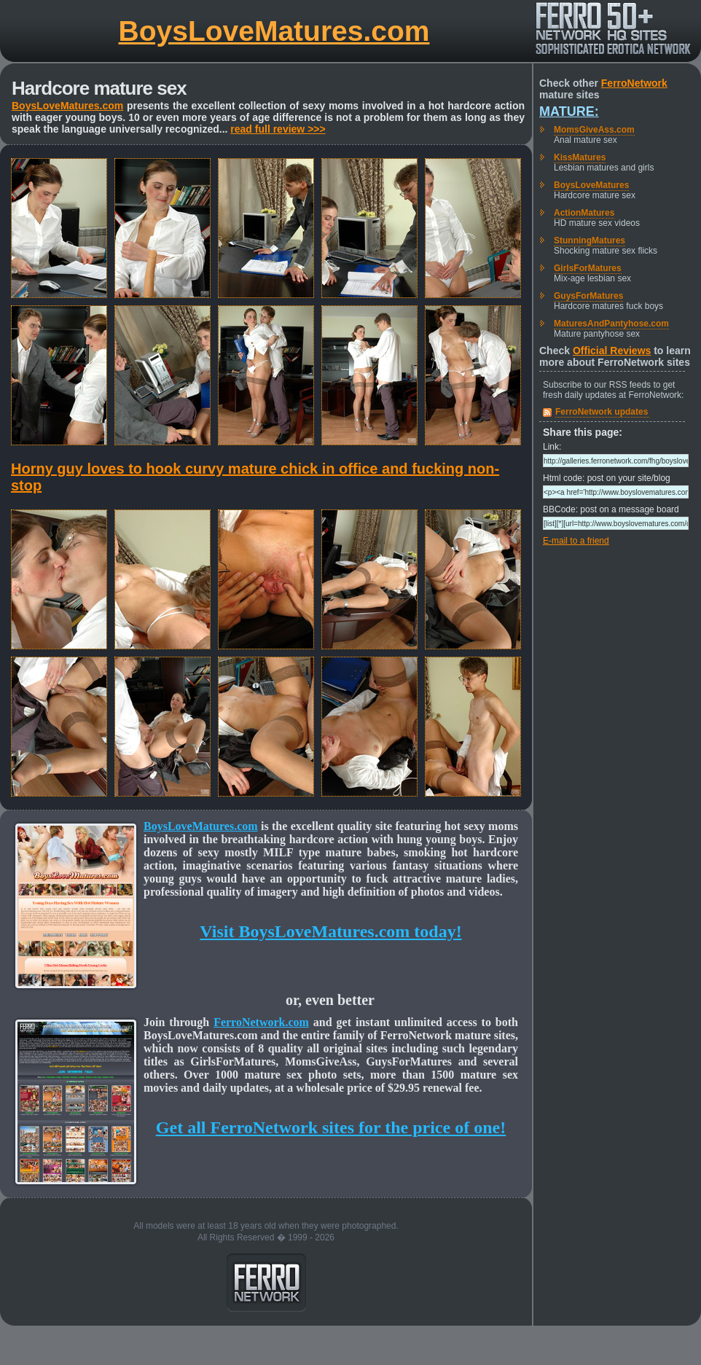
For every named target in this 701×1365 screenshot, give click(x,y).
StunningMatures (589, 240)
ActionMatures (584, 213)
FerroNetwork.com (261, 1022)
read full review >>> (277, 129)
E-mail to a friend (576, 541)
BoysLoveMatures (591, 185)
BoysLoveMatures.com (274, 31)
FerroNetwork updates (601, 412)
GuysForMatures (588, 296)
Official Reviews (612, 350)
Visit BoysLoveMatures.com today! (330, 931)
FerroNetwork (634, 83)
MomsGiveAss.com (594, 130)
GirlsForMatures (588, 268)
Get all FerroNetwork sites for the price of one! (331, 1127)
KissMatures (580, 157)
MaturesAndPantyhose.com (611, 323)
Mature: (569, 111)
